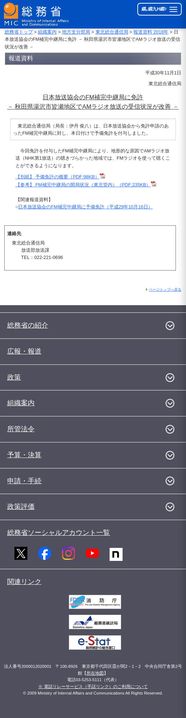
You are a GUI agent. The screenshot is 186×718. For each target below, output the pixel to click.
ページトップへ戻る (165, 289)
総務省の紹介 (27, 325)
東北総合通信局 (112, 32)
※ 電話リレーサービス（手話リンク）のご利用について (92, 686)
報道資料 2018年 (150, 32)
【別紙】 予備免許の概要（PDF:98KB (55, 177)
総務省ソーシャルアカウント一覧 (58, 532)
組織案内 (47, 32)
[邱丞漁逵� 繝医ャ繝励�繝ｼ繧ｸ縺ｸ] (37, 14)
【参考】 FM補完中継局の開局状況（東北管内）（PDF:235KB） (85, 184)
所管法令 (21, 429)
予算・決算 (24, 455)
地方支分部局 (76, 32)
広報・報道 (24, 351)
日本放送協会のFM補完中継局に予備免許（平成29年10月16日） (85, 206)
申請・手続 (24, 481)
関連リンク (24, 581)
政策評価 (21, 506)
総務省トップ (19, 32)
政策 (14, 377)
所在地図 (95, 673)
